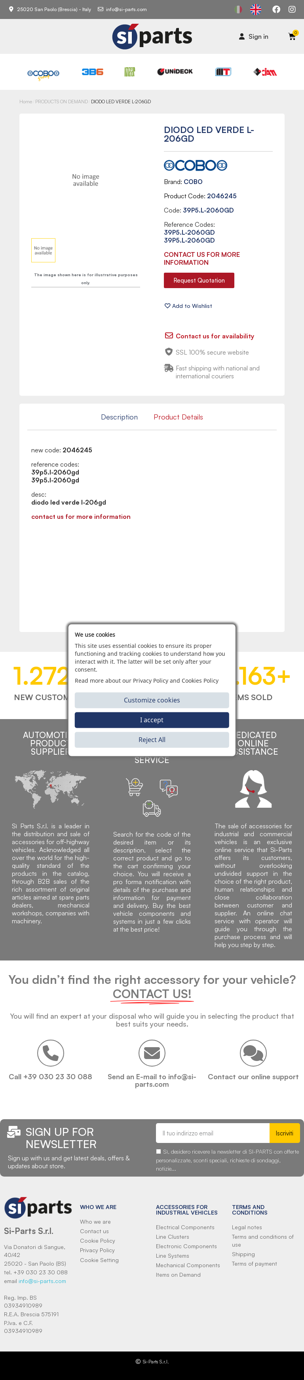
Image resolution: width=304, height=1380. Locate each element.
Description (119, 416)
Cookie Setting (99, 1260)
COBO (193, 182)
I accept (151, 720)
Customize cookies (152, 700)
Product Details (178, 416)
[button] (199, 280)
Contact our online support (253, 1076)
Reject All (152, 739)
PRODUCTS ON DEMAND (61, 101)
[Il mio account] (253, 36)
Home (25, 101)
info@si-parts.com (42, 1280)
